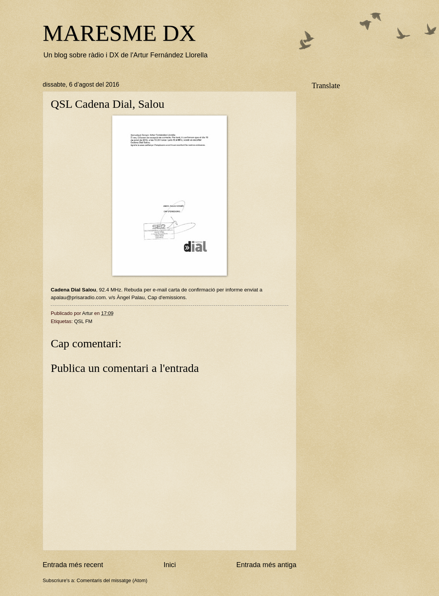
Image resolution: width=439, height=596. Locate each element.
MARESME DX (119, 33)
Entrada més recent (73, 565)
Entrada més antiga (266, 565)
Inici (169, 565)
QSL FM (83, 321)
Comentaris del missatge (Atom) (111, 580)
